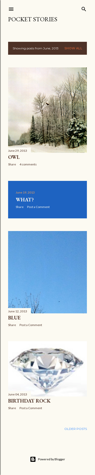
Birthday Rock (29, 400)
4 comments (28, 164)
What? (25, 199)
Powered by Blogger (47, 459)
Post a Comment (38, 207)
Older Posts (75, 429)
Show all (73, 48)
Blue (14, 317)
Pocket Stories (32, 19)
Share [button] (12, 164)
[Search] (84, 8)
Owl (14, 157)
